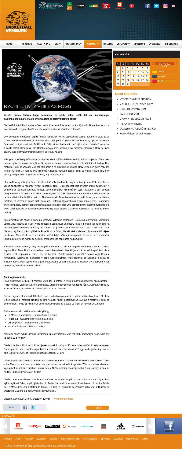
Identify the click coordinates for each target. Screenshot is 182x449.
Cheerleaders (90, 438)
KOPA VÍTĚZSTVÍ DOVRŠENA (135, 133)
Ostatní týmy (74, 44)
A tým (18, 438)
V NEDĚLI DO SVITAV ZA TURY (136, 104)
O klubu (27, 44)
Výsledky (154, 44)
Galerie (108, 44)
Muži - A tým (43, 44)
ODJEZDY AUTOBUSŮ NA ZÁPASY (138, 128)
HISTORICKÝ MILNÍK (131, 124)
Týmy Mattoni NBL (70, 438)
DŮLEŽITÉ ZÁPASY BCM (133, 109)
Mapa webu (132, 438)
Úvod (9, 44)
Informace (171, 44)
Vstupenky (123, 44)
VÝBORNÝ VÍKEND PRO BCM (135, 99)
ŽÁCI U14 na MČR (129, 114)
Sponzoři (139, 44)
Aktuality (93, 44)
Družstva (117, 438)
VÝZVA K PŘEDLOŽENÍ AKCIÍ (135, 119)
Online (145, 438)
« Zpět (98, 408)
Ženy (58, 44)
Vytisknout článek (63, 398)
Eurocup (41, 438)
